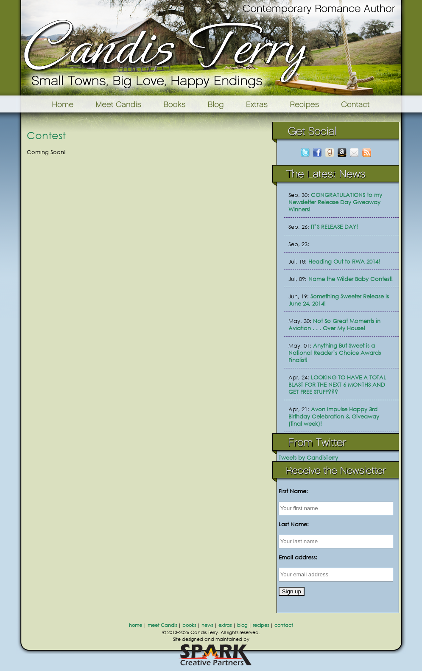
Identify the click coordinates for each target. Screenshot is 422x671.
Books (175, 103)
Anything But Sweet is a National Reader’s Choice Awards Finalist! (334, 353)
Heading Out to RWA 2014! (344, 261)
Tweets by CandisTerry (308, 457)
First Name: (293, 491)
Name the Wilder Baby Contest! (350, 279)
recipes (261, 625)
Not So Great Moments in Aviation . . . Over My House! (334, 324)
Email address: (298, 557)
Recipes (305, 103)
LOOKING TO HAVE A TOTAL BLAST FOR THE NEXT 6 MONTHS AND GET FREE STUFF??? (337, 385)
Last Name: (294, 524)
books (189, 625)
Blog (215, 103)
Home (52, 103)
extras (225, 625)
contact (283, 625)
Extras (256, 103)
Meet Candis (120, 103)
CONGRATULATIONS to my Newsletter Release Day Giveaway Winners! (335, 202)
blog (242, 625)
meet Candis (162, 625)
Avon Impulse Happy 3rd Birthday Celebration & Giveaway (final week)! (333, 416)
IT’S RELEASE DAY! (334, 226)
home (135, 625)
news (207, 625)
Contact (368, 103)
